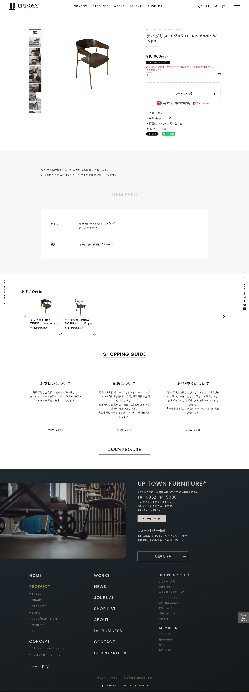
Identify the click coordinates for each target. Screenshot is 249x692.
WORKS (119, 6)
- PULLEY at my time (45, 655)
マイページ (164, 634)
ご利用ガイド (157, 113)
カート (162, 645)
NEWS (100, 587)
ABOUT (101, 620)
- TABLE (35, 594)
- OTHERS (36, 625)
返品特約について (160, 118)
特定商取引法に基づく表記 (138, 678)
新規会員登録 (166, 640)
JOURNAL (136, 6)
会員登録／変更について (171, 592)
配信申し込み (163, 557)
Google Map (151, 518)
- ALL (33, 632)
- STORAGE (37, 606)
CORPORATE (110, 653)
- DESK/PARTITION (43, 619)
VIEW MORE (55, 430)
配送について (166, 608)
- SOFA (34, 613)
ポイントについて (168, 598)
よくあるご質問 (167, 582)
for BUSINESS (108, 631)
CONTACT (104, 642)
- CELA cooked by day (46, 649)
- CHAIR (35, 600)
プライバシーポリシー (108, 678)
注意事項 (163, 619)
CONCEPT (81, 6)
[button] (25, 316)
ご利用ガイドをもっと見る (124, 449)
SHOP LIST (155, 6)
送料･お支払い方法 (169, 603)
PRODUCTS (101, 6)
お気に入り (164, 650)
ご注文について (167, 587)
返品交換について (168, 614)
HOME (35, 576)
